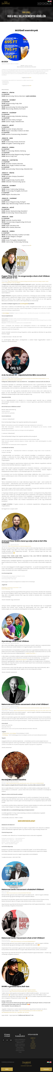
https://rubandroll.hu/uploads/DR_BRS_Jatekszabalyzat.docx (23, 991)
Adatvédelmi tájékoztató (26, 1065)
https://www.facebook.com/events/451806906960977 (23, 941)
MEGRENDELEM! (26, 820)
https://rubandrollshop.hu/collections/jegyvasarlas (19, 546)
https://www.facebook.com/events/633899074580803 (23, 990)
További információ (30, 653)
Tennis (33, 1042)
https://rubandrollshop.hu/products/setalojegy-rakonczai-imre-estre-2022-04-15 (32, 710)
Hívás (6, 1069)
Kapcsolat (39, 4)
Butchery (33, 1044)
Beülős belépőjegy (6, 589)
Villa (33, 1040)
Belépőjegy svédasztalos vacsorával (10, 587)
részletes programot (21, 659)
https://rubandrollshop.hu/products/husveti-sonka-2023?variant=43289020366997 (25, 783)
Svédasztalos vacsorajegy (9, 733)
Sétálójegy (5, 735)
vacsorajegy (6, 313)
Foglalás (46, 1069)
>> (36, 653)
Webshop (33, 1048)
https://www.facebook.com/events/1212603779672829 (19, 893)
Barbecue (33, 1038)
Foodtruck (33, 1046)
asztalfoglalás (24, 303)
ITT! (30, 77)
